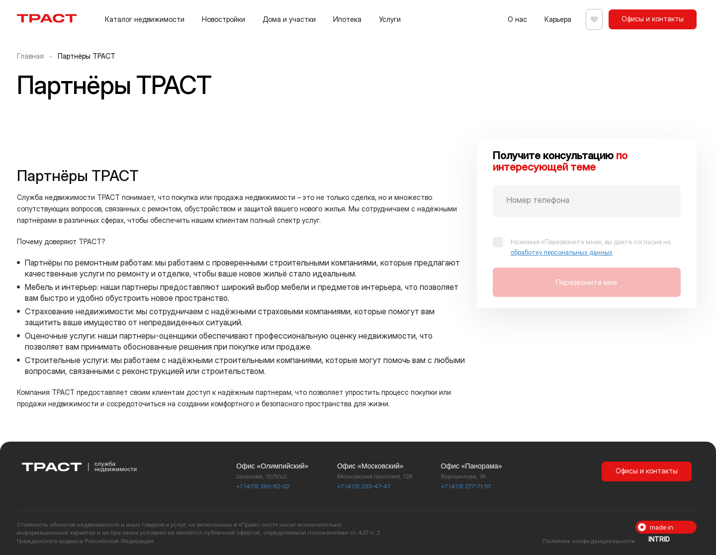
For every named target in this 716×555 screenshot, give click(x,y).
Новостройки (223, 19)
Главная (30, 56)
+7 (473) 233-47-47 (363, 486)
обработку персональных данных (562, 252)
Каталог (144, 19)
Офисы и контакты (653, 18)
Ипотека (347, 19)
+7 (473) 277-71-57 (466, 486)
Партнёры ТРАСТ (86, 56)
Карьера (553, 19)
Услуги (390, 19)
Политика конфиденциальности (588, 541)
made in (660, 528)
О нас (513, 19)
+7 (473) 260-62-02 (262, 486)
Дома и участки (289, 19)
